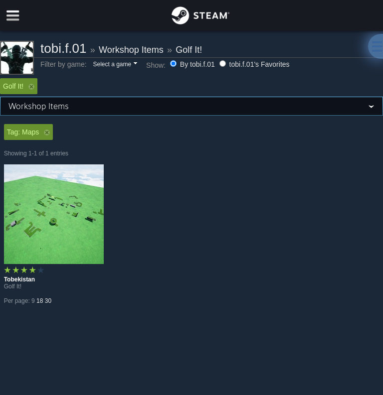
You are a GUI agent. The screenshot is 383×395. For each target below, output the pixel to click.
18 (39, 300)
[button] (114, 65)
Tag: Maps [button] (28, 132)
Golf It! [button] (18, 86)
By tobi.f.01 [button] (193, 64)
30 (48, 300)
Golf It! (189, 50)
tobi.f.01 (63, 48)
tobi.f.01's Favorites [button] (254, 64)
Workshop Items (131, 50)
